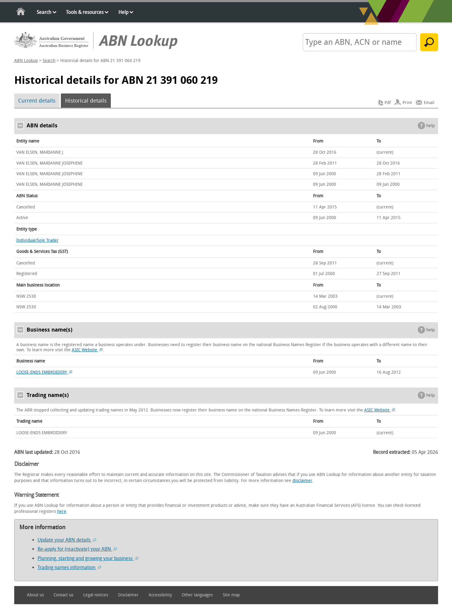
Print (407, 102)
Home (21, 12)
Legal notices (95, 595)
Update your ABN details (67, 540)
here (61, 511)
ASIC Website (87, 349)
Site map (231, 595)
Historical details (86, 100)
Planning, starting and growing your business (88, 558)
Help (123, 12)
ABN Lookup (26, 60)
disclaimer (302, 480)
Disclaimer (128, 595)
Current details (36, 100)
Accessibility (160, 595)
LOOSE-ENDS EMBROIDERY (44, 372)
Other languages (197, 595)
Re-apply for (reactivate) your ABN (77, 549)
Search (44, 12)
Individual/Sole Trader (37, 240)
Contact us (63, 595)
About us (35, 595)
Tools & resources (85, 12)
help (430, 125)
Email (429, 102)
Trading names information (69, 567)
